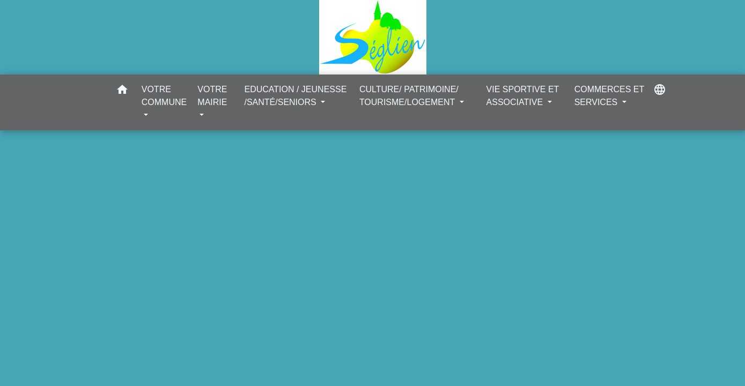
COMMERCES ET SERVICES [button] (609, 96)
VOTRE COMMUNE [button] (164, 96)
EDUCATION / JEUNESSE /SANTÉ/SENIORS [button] (295, 96)
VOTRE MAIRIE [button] (212, 96)
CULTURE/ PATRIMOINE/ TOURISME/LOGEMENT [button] (409, 96)
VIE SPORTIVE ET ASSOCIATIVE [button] (522, 96)
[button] (122, 91)
